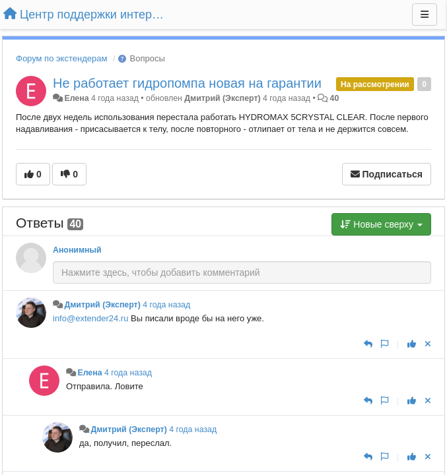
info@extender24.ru (90, 318)
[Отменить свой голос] (428, 344)
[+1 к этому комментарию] (411, 344)
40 (334, 98)
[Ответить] (368, 344)
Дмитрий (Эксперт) (222, 98)
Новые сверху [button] (381, 224)
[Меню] (424, 14)
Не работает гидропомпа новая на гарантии (187, 83)
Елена (76, 98)
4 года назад (166, 304)
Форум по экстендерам (61, 58)
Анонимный (77, 250)
